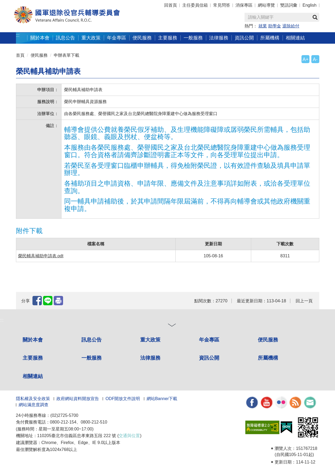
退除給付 (290, 26)
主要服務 (167, 37)
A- (315, 59)
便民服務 (142, 37)
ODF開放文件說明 (122, 398)
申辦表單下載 (66, 55)
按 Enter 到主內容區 (24, 3)
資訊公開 (244, 37)
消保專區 (244, 5)
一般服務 (193, 37)
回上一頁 (304, 301)
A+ (305, 59)
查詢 (315, 17)
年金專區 (116, 37)
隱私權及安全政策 (33, 398)
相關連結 (295, 37)
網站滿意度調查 (33, 404)
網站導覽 (266, 5)
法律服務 (218, 37)
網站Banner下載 (162, 398)
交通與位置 (129, 435)
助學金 (274, 26)
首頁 (20, 55)
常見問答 (221, 5)
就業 (262, 26)
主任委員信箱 (195, 5)
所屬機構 (269, 37)
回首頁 (170, 5)
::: (17, 35)
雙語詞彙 (288, 5)
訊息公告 (65, 37)
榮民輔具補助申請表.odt (41, 256)
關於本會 (39, 37)
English (309, 5)
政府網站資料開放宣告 (77, 398)
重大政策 (91, 37)
